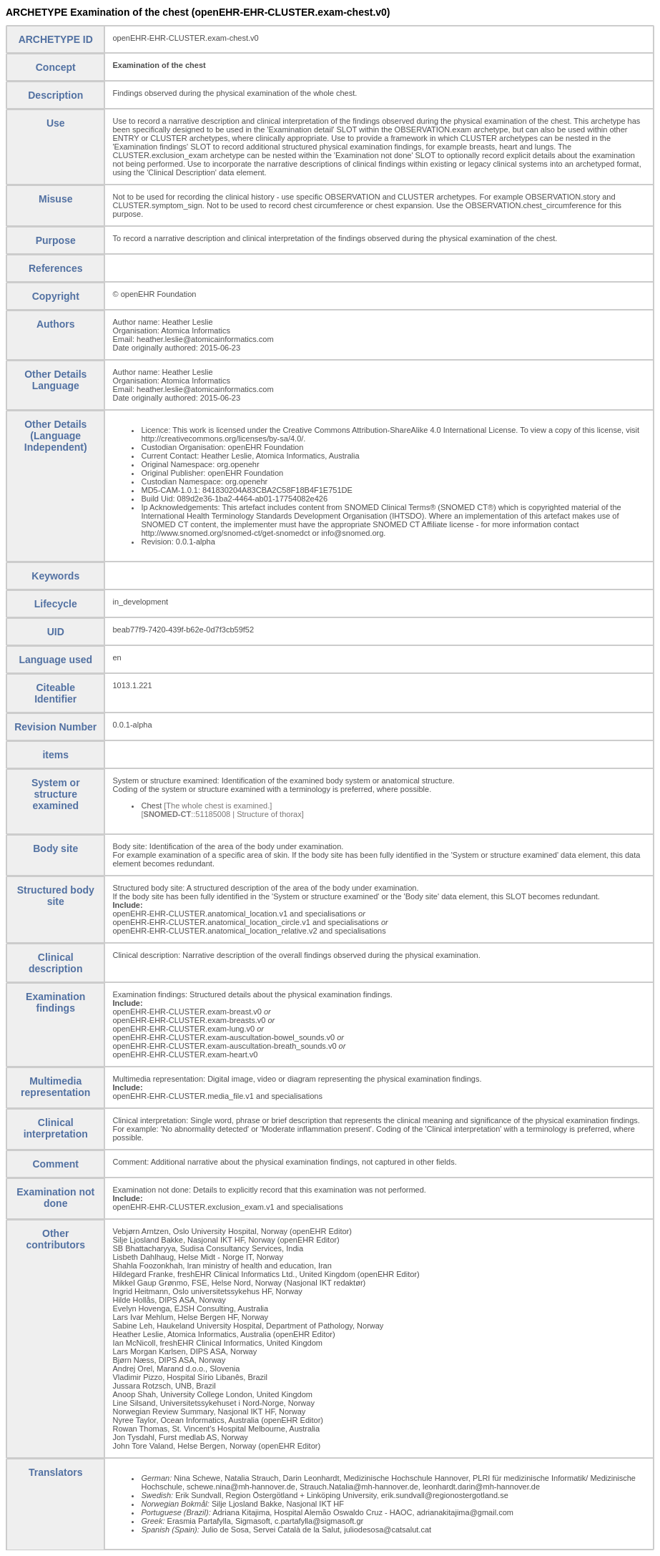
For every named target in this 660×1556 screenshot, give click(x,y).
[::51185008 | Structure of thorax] (222, 814)
